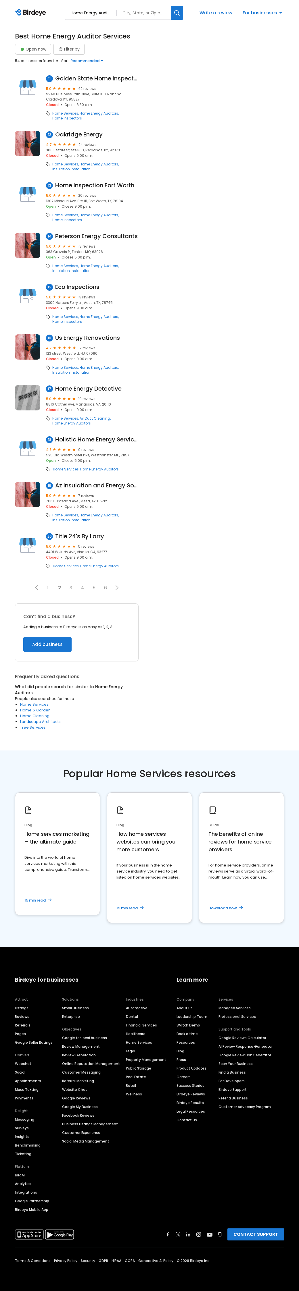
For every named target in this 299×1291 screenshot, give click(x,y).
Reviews (22, 1016)
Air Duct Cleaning (95, 418)
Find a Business (232, 1072)
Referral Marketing (78, 1080)
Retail (131, 1085)
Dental (132, 1016)
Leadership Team (192, 1016)
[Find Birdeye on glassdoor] (220, 1234)
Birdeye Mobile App (31, 1209)
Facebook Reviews (78, 1115)
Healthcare (135, 1033)
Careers (184, 1076)
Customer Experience (81, 1132)
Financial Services (141, 1025)
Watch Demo (188, 1025)
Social (20, 1072)
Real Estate (136, 1076)
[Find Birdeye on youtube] (209, 1234)
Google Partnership (32, 1201)
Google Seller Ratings (34, 1042)
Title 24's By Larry (79, 536)
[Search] (177, 13)
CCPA (130, 1260)
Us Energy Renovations (87, 337)
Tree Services (33, 727)
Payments (24, 1098)
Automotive (136, 1008)
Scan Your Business (235, 1063)
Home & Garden (35, 710)
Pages (20, 1033)
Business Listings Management (90, 1124)
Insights (22, 1136)
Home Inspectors (67, 118)
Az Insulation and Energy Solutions (97, 485)
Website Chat (74, 1089)
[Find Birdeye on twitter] (178, 1234)
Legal (130, 1051)
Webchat (23, 1063)
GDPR (103, 1260)
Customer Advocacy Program (244, 1106)
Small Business (75, 1008)
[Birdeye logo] (31, 13)
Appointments (28, 1080)
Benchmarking (28, 1145)
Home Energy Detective (88, 388)
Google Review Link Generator (244, 1055)
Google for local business (84, 1037)
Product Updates (191, 1068)
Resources (186, 1042)
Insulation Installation (71, 169)
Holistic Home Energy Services (97, 439)
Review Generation (79, 1055)
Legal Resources (191, 1111)
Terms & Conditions (33, 1260)
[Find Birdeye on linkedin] (188, 1234)
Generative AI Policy (155, 1260)
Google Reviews (76, 1098)
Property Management (146, 1059)
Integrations (26, 1192)
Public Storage (138, 1068)
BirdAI (20, 1175)
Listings (21, 1008)
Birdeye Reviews (191, 1094)
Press (181, 1059)
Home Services (65, 113)
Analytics (23, 1183)
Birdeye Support (232, 1089)
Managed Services (234, 1008)
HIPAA (116, 1260)
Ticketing (23, 1153)
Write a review (216, 12)
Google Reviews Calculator (242, 1037)
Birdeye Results (190, 1102)
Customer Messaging (81, 1072)
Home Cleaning (34, 716)
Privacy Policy (65, 1260)
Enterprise (71, 1016)
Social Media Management (85, 1141)
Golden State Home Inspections (97, 78)
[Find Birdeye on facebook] (168, 1234)
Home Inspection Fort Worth (94, 185)
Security (88, 1260)
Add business (47, 644)
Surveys (22, 1128)
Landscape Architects (40, 721)
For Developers (231, 1080)
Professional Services (237, 1016)
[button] (36, 588)
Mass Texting (27, 1089)
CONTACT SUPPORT (255, 1234)
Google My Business (80, 1106)
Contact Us (187, 1120)
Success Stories (190, 1085)
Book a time (187, 1033)
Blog (180, 1051)
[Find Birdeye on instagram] (198, 1234)
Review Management (81, 1046)
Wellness (134, 1094)
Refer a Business (233, 1098)
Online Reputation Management (91, 1063)
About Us (185, 1008)
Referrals (22, 1025)
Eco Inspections (77, 287)
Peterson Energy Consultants (96, 236)
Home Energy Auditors (99, 113)
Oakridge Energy (79, 134)
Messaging (24, 1119)
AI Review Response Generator (245, 1046)
